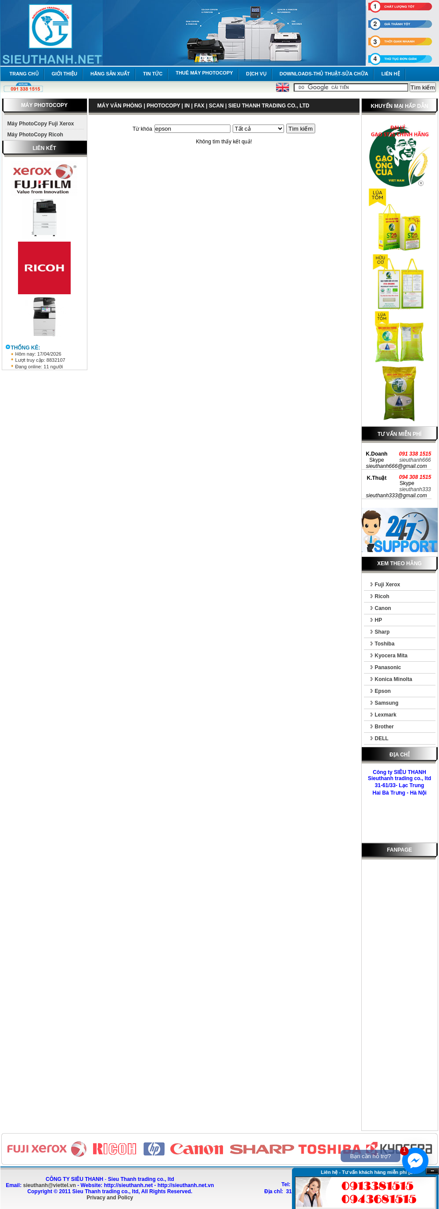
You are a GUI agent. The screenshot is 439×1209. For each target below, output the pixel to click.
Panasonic (388, 667)
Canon (383, 608)
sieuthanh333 (415, 489)
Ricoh (382, 596)
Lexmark (385, 715)
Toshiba (385, 644)
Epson (383, 691)
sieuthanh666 (415, 460)
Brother (384, 727)
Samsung (387, 703)
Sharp (382, 632)
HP (378, 620)
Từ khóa (142, 129)
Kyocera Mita (391, 656)
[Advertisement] (399, 996)
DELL (382, 738)
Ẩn (432, 1171)
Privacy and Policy (109, 1198)
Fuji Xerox (387, 584)
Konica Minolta (393, 679)
